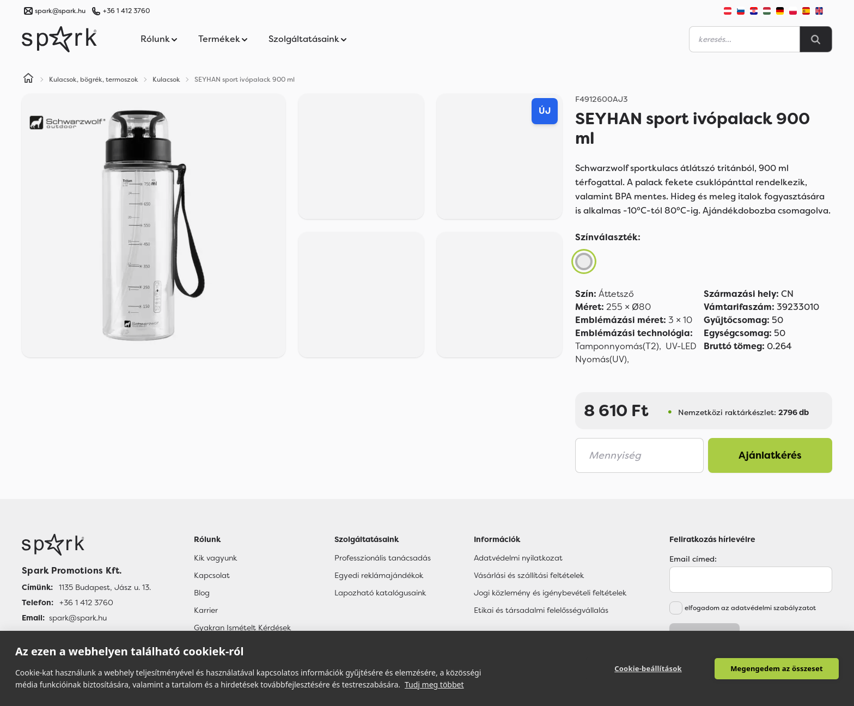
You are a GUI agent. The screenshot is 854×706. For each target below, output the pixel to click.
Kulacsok (166, 79)
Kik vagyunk (215, 558)
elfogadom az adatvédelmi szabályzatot (750, 608)
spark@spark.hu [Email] (78, 618)
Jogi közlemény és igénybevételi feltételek (550, 593)
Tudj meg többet (434, 684)
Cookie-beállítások (648, 668)
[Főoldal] (86, 545)
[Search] (816, 39)
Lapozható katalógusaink (380, 593)
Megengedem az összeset (776, 668)
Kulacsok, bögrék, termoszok (93, 79)
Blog (202, 593)
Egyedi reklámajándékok (378, 575)
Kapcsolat (212, 575)
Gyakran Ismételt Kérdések (242, 627)
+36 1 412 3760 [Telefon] (86, 602)
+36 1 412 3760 (126, 11)
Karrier (206, 610)
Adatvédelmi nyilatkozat (518, 558)
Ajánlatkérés (770, 455)
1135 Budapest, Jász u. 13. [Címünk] (105, 587)
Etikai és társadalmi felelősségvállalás (541, 610)
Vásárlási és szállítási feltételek (529, 575)
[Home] (28, 79)
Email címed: (693, 559)
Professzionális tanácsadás (382, 558)
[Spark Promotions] (59, 39)
